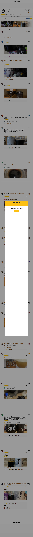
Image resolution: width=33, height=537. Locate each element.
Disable (16, 210)
